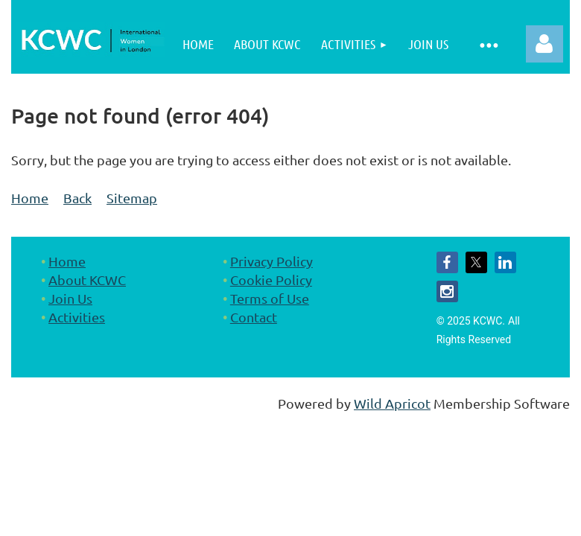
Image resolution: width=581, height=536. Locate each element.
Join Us (70, 298)
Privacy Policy (271, 261)
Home (29, 197)
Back (77, 197)
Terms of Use (269, 298)
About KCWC (87, 279)
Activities (76, 317)
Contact (253, 317)
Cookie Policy (271, 279)
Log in (544, 44)
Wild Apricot (392, 403)
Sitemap (132, 197)
